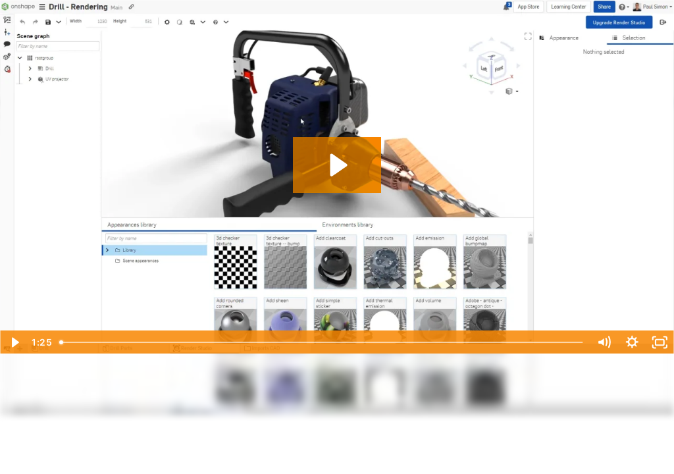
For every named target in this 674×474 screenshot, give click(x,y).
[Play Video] (14, 342)
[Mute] (604, 342)
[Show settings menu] (632, 342)
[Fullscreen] (660, 342)
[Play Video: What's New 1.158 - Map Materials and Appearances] (336, 165)
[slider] (322, 342)
